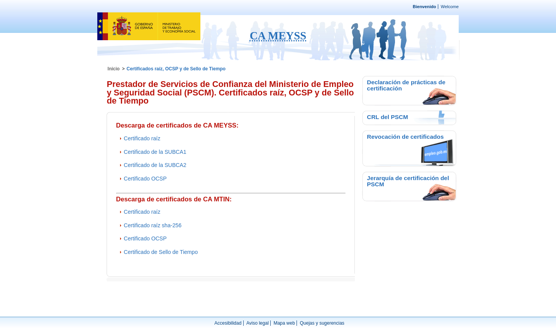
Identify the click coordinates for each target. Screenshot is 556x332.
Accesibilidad (227, 323)
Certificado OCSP (145, 178)
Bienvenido (424, 6)
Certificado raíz (142, 138)
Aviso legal (257, 323)
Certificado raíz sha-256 (152, 225)
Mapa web (284, 323)
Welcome (450, 6)
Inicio (114, 69)
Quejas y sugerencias (322, 323)
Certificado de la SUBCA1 (155, 152)
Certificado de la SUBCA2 (155, 165)
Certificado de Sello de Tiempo (161, 252)
